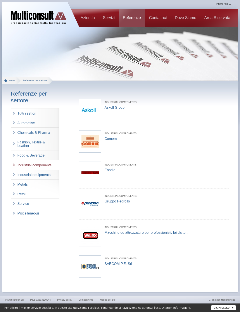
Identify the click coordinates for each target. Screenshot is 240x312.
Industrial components (34, 165)
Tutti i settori (26, 113)
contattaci (158, 18)
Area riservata (217, 18)
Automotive (26, 123)
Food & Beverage (31, 155)
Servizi (109, 18)
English (222, 4)
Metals (22, 184)
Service (23, 204)
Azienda (88, 18)
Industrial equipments (34, 175)
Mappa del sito (108, 299)
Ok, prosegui (223, 307)
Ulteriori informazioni (176, 308)
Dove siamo (185, 18)
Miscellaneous (28, 213)
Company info (86, 299)
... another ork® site (222, 299)
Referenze (132, 18)
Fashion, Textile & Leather (31, 144)
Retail (21, 194)
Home (12, 80)
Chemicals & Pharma (33, 132)
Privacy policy (64, 299)
